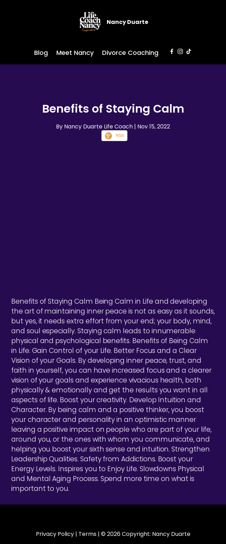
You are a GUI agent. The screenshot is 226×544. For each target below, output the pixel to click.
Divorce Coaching (130, 52)
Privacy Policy (55, 534)
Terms (87, 534)
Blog (41, 52)
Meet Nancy (75, 52)
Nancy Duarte (127, 22)
